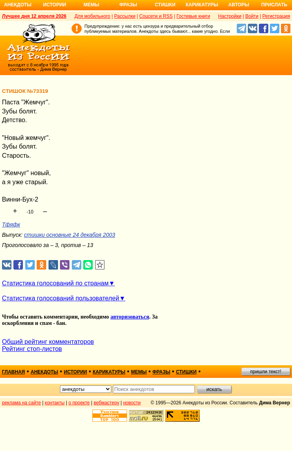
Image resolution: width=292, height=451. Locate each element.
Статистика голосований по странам (55, 283)
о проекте (79, 403)
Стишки (165, 5)
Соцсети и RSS (156, 16)
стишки (186, 372)
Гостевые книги (193, 16)
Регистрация (276, 16)
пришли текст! (265, 371)
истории (75, 372)
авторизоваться (129, 317)
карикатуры (109, 372)
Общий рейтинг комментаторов (48, 341)
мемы (139, 372)
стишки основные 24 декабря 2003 (69, 235)
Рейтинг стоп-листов (32, 348)
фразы (161, 372)
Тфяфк (11, 224)
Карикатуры (201, 5)
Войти (251, 16)
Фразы (128, 5)
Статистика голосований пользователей (60, 298)
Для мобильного (92, 16)
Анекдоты (18, 5)
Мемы (91, 5)
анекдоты (44, 372)
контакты (55, 403)
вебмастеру (106, 403)
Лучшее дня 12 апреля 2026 (34, 16)
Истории (54, 5)
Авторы (238, 5)
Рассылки (124, 16)
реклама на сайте (21, 403)
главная (13, 372)
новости (131, 403)
